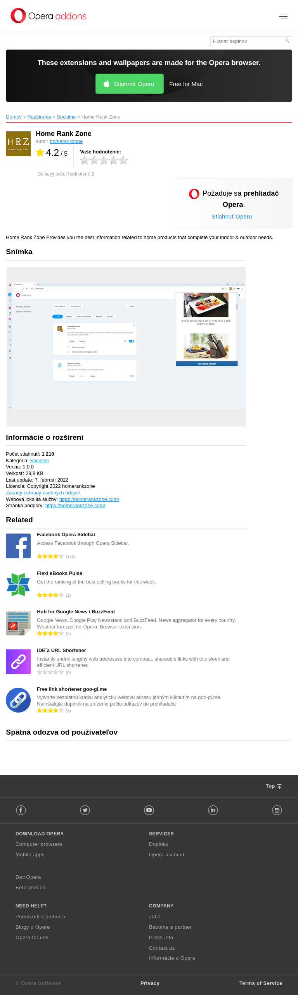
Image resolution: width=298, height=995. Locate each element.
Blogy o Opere (33, 927)
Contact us (162, 948)
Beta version (31, 887)
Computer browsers (39, 844)
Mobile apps (30, 854)
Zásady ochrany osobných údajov (43, 493)
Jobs (154, 916)
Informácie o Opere (172, 958)
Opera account (166, 854)
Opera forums (32, 937)
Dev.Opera (28, 877)
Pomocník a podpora (40, 916)
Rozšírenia (39, 117)
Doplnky (158, 844)
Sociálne (66, 117)
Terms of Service (260, 983)
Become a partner (170, 927)
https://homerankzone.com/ (89, 499)
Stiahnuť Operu (134, 84)
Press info (161, 937)
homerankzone (66, 141)
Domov (14, 117)
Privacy (149, 983)
